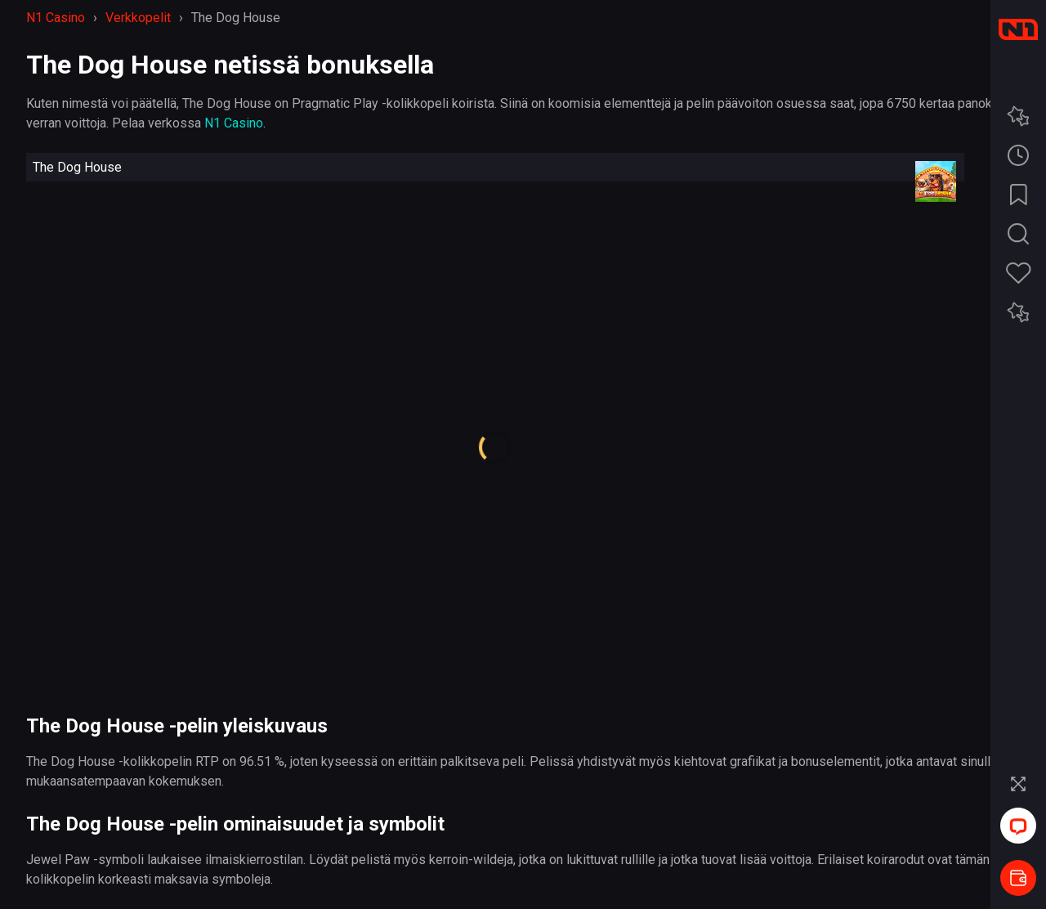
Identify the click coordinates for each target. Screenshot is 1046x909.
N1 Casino (233, 123)
